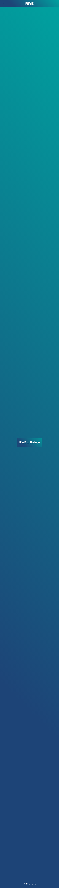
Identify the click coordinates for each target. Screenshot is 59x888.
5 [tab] (36, 884)
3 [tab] (30, 884)
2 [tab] (27, 884)
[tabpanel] (29, 447)
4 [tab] (33, 884)
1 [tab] (24, 884)
